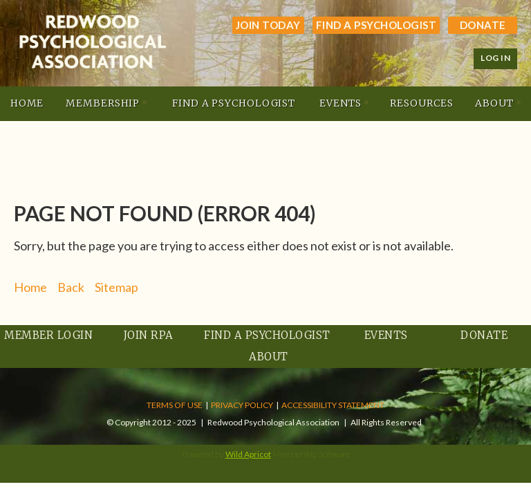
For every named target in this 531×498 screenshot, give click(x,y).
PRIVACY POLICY (242, 405)
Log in (495, 58)
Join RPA (149, 335)
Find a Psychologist (376, 25)
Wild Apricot (248, 454)
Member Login (48, 335)
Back (70, 287)
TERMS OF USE (175, 405)
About (268, 356)
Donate (483, 25)
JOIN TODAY (268, 25)
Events (386, 335)
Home (30, 287)
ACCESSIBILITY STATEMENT (332, 405)
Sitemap (116, 287)
